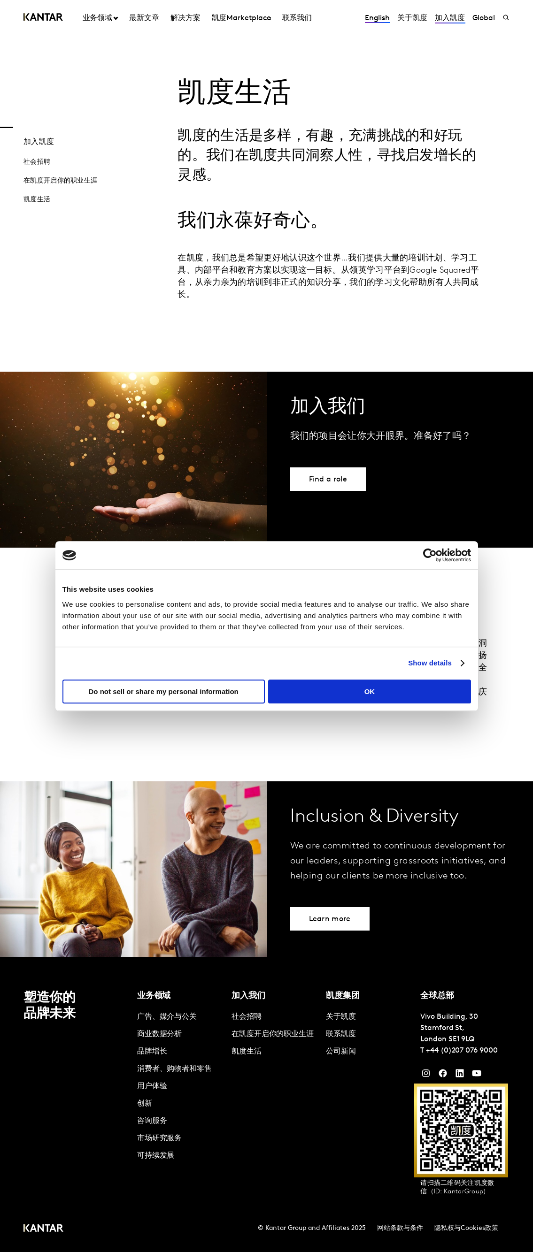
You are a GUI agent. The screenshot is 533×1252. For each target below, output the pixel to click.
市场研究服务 (159, 1138)
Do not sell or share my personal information (164, 691)
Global (483, 18)
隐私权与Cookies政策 (466, 1228)
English (377, 18)
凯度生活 (36, 199)
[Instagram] (426, 1076)
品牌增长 (152, 1051)
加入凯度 (450, 18)
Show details (430, 663)
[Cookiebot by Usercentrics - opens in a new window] (430, 555)
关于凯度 (412, 18)
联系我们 (297, 18)
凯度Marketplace (241, 18)
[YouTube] (459, 1076)
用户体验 (152, 1086)
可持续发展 (156, 1156)
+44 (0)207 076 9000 (461, 1050)
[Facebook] (442, 1076)
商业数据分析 (159, 1034)
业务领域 (98, 18)
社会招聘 (36, 162)
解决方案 (185, 18)
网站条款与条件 (400, 1228)
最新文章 (144, 18)
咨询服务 (152, 1121)
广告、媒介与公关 (167, 1017)
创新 (144, 1103)
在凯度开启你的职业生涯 (60, 180)
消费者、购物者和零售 (174, 1069)
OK (369, 691)
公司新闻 (341, 1051)
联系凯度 (341, 1034)
